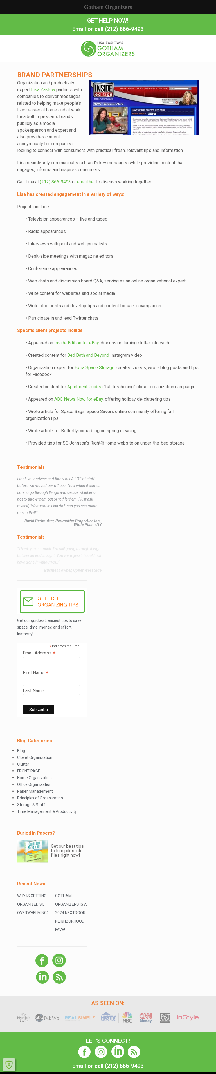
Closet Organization (34, 757)
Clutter (23, 764)
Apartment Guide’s (85, 386)
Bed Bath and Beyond (88, 355)
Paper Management (35, 791)
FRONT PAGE (28, 771)
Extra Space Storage (94, 367)
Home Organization (34, 777)
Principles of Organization (40, 798)
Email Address (39, 653)
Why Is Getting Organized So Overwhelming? (33, 904)
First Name (35, 672)
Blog (21, 750)
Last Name (33, 690)
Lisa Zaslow (43, 89)
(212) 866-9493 (124, 29)
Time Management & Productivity (47, 811)
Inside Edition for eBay (76, 343)
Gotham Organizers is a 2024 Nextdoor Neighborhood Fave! (71, 913)
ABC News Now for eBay (78, 399)
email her (86, 182)
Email (79, 29)
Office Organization (34, 784)
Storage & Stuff (31, 804)
